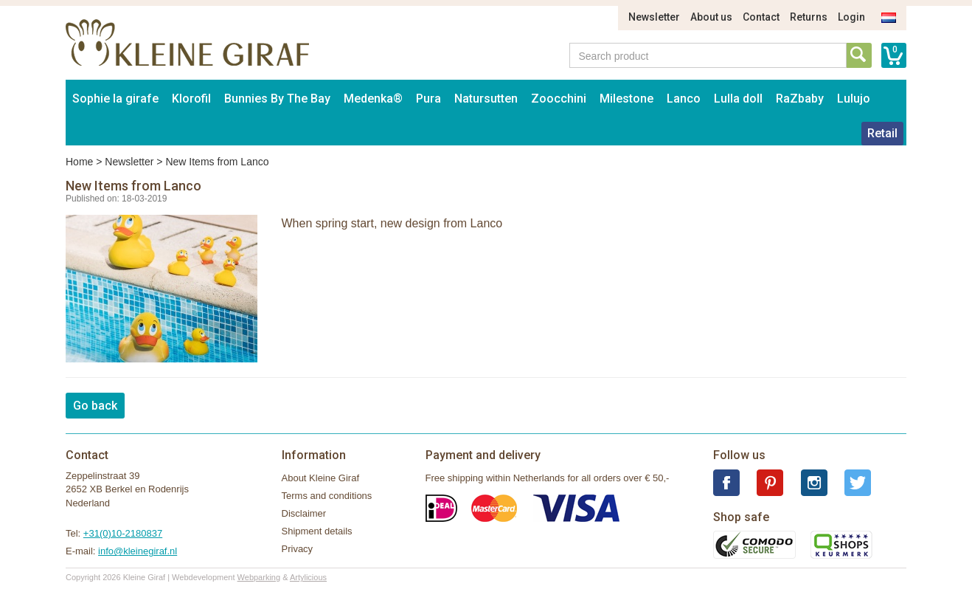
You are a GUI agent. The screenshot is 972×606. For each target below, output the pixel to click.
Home (79, 162)
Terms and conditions (327, 495)
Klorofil (191, 99)
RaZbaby (800, 99)
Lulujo (853, 99)
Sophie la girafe (115, 99)
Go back (95, 406)
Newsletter (654, 17)
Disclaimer (304, 513)
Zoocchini (558, 99)
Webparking (259, 577)
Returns (808, 17)
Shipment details (317, 531)
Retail (882, 133)
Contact (761, 17)
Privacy (297, 548)
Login (851, 17)
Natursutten (486, 99)
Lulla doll (738, 99)
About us (711, 17)
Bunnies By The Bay (277, 99)
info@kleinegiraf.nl (137, 551)
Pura (428, 99)
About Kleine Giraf (321, 477)
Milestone (626, 99)
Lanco (684, 99)
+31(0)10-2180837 (122, 533)
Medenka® (373, 99)
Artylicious (308, 577)
